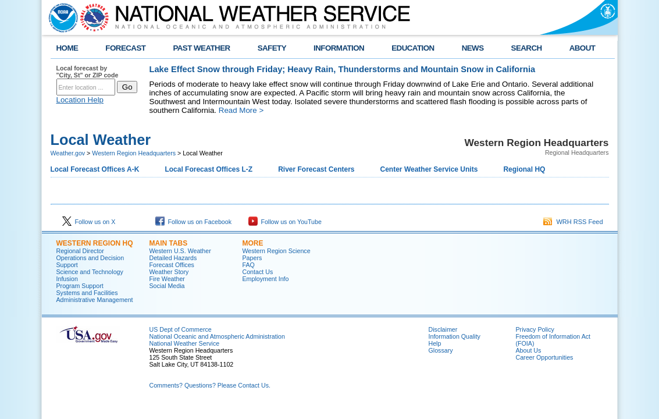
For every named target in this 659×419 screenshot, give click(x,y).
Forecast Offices (171, 264)
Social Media (167, 285)
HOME (67, 48)
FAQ (249, 264)
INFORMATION (339, 48)
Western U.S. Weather (180, 250)
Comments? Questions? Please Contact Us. (209, 385)
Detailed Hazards (173, 257)
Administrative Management (94, 299)
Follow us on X (89, 221)
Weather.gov (68, 153)
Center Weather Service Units (429, 169)
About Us (529, 350)
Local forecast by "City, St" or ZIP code (87, 72)
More (253, 243)
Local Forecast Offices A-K (95, 169)
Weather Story (169, 271)
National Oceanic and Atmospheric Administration (217, 336)
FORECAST (125, 48)
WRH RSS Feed (573, 221)
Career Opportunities (544, 357)
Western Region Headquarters (134, 153)
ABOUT (582, 48)
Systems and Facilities (87, 292)
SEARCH (526, 48)
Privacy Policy (535, 329)
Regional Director (80, 250)
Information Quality (454, 336)
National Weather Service (184, 343)
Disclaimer (443, 329)
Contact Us (258, 271)
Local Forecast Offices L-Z (208, 169)
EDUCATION (412, 48)
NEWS (473, 48)
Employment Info (266, 278)
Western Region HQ (94, 243)
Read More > (241, 110)
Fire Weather (167, 278)
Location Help (80, 99)
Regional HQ (524, 169)
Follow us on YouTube (285, 221)
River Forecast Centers (316, 169)
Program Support (80, 285)
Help (435, 343)
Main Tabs (168, 243)
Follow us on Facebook (193, 221)
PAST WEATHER (201, 48)
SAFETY (272, 48)
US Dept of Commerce (180, 329)
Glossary (441, 350)
